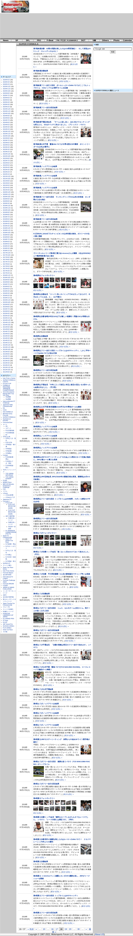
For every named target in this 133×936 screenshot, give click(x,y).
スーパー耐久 (7, 565)
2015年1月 (6, 318)
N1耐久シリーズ (8, 611)
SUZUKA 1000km (8, 626)
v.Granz (5, 493)
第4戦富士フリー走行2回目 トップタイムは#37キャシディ (55, 896)
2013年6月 (6, 358)
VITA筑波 (9, 448)
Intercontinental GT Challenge (9, 402)
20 (70, 929)
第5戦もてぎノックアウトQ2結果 (46, 713)
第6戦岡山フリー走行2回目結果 (45, 370)
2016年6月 (6, 286)
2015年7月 (6, 309)
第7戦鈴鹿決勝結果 (40, 71)
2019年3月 (6, 226)
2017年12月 (7, 253)
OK (7, 426)
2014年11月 (7, 322)
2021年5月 (6, 185)
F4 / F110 (61, 40)
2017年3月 (6, 271)
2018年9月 (6, 235)
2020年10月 (7, 196)
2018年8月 (6, 237)
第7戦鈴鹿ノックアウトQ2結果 (45, 176)
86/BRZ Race (7, 482)
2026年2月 (6, 84)
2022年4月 (6, 167)
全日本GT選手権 (8, 597)
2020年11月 (7, 194)
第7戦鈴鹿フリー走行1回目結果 (45, 219)
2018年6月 (6, 241)
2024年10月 (7, 113)
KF (6, 435)
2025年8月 (6, 93)
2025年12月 (7, 86)
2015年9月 (6, 304)
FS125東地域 (10, 430)
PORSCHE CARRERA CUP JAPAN (8, 615)
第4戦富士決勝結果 (40, 861)
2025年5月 (6, 100)
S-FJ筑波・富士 (11, 561)
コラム (5, 491)
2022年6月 (6, 163)
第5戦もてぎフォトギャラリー (45, 533)
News (6, 40)
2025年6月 (6, 97)
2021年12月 (7, 176)
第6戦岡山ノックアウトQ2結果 (45, 436)
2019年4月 (6, 223)
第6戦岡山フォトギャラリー (44, 275)
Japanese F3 (7, 499)
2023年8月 (6, 138)
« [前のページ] (36, 929)
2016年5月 (6, 289)
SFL (28, 40)
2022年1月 (6, 174)
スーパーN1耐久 (8, 609)
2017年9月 (6, 257)
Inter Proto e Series (9, 378)
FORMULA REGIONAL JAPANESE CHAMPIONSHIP (8, 388)
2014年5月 (6, 333)
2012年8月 (6, 372)
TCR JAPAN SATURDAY (9, 474)
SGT (83, 40)
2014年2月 (6, 340)
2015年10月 (7, 302)
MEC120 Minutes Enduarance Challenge (8, 485)
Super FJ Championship (7, 536)
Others (105, 40)
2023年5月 (6, 145)
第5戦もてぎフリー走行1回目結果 (46, 784)
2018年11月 (7, 230)
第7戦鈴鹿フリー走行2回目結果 (45, 108)
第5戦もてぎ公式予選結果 (43, 689)
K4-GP (5, 622)
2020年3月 (6, 203)
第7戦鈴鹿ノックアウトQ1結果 (45, 188)
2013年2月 (6, 365)
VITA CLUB (6, 436)
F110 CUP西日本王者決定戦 (11, 512)
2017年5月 (6, 266)
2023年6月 (6, 142)
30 (78, 929)
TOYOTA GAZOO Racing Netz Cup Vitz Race (8, 393)
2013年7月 (6, 356)
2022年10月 (7, 156)
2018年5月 (6, 244)
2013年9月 (6, 351)
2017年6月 (6, 264)
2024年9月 (6, 115)
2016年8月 (6, 282)
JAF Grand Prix (8, 624)
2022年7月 (6, 160)
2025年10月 (7, 91)
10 (44, 929)
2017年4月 (6, 268)
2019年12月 (7, 205)
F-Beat (50, 40)
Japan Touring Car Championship (9, 604)
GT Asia (5, 620)
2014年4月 (6, 336)
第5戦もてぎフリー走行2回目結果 (46, 630)
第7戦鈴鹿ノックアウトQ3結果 (45, 166)
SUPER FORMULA (9, 417)
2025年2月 (6, 106)
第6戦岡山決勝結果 (40, 336)
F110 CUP (9, 503)
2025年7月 (6, 95)
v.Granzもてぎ (10, 497)
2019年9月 (6, 212)
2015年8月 (6, 307)
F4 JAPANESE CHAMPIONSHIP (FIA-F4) (11, 532)
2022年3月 (6, 169)
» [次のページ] (86, 929)
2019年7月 (6, 217)
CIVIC (5, 410)
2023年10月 (7, 136)
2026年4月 (6, 82)
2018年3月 (6, 248)
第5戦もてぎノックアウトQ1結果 (46, 725)
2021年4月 (6, 187)
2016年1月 (6, 298)
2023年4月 (6, 147)
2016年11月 (7, 275)
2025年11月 (7, 89)
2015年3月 (6, 315)
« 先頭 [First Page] (30, 929)
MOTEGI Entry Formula (7, 414)
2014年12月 (7, 320)
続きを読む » (65, 81)
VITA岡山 (9, 453)
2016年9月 (6, 280)
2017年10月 (7, 255)
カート (5, 424)
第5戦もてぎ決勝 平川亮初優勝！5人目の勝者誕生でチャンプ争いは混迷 (61, 574)
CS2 (4, 489)
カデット (8, 428)
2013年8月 (6, 354)
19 (66, 929)
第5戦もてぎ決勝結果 (41, 594)
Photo (116, 40)
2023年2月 (6, 151)
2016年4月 (6, 291)
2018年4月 (6, 246)
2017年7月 (6, 262)
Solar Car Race (8, 629)
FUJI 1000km (7, 628)
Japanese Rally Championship (8, 405)
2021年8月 (6, 181)
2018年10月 (7, 232)
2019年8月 (6, 214)
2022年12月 (7, 154)
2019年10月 (7, 210)
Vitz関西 (8, 397)
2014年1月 (6, 342)
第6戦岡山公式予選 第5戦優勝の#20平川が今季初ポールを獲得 (57, 407)
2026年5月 (6, 80)
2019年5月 (6, 221)
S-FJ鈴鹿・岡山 (11, 544)
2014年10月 (7, 324)
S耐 (94, 40)
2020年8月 (6, 201)
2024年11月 (7, 111)
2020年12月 (7, 192)
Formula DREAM (8, 583)
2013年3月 (6, 363)
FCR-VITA (9, 442)
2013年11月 (7, 347)
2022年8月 (6, 158)
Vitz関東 (8, 399)
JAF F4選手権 (10, 516)
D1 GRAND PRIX (8, 618)
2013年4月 (6, 360)
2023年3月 (6, 149)
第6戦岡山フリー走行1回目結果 (45, 519)
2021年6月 (6, 183)
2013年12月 (7, 345)
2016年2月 (6, 295)
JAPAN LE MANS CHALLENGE (8, 588)
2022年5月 (6, 165)
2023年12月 (7, 131)
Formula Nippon (8, 572)
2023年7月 (6, 140)
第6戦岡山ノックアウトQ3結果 (45, 427)
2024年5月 (6, 124)
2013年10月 (7, 349)
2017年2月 (6, 273)
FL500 (5, 480)
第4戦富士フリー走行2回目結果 (45, 913)
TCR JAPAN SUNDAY (9, 477)
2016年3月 (6, 293)
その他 (5, 631)
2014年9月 (6, 327)
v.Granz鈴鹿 (9, 495)
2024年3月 (6, 127)
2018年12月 (7, 228)
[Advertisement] (66, 19)
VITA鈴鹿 (9, 451)
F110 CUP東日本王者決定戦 (11, 506)
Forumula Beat (7, 422)
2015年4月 (6, 313)
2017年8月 (6, 259)
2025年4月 (6, 102)
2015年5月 (6, 311)
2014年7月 (6, 331)
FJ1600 (5, 585)
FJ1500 (5, 455)
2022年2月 (6, 172)
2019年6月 (6, 219)
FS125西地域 (10, 432)
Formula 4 (6, 501)
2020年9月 (6, 199)
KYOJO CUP (7, 383)
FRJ (39, 40)
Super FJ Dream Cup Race (9, 540)
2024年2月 (6, 129)
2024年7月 (6, 120)
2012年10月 (7, 369)
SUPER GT (6, 563)
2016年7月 (6, 284)
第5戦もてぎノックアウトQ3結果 (46, 704)
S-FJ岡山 (8, 555)
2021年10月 (7, 178)
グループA (6, 607)
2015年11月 (7, 300)
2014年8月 (6, 329)
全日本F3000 (7, 574)
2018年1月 (6, 250)
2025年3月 (6, 104)
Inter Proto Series (8, 571)
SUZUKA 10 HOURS (7, 419)
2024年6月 (6, 122)
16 (52, 929)
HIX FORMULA (8, 412)
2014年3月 (6, 338)
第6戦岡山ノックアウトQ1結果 (45, 448)
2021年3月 (6, 190)
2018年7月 (6, 239)
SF (16, 40)
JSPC (5, 595)
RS (4, 408)
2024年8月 (6, 118)
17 (57, 929)
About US (99, 934)
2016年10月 (7, 277)
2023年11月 (7, 133)
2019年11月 (7, 208)
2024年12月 (7, 109)
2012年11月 (7, 367)
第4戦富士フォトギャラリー (44, 798)
